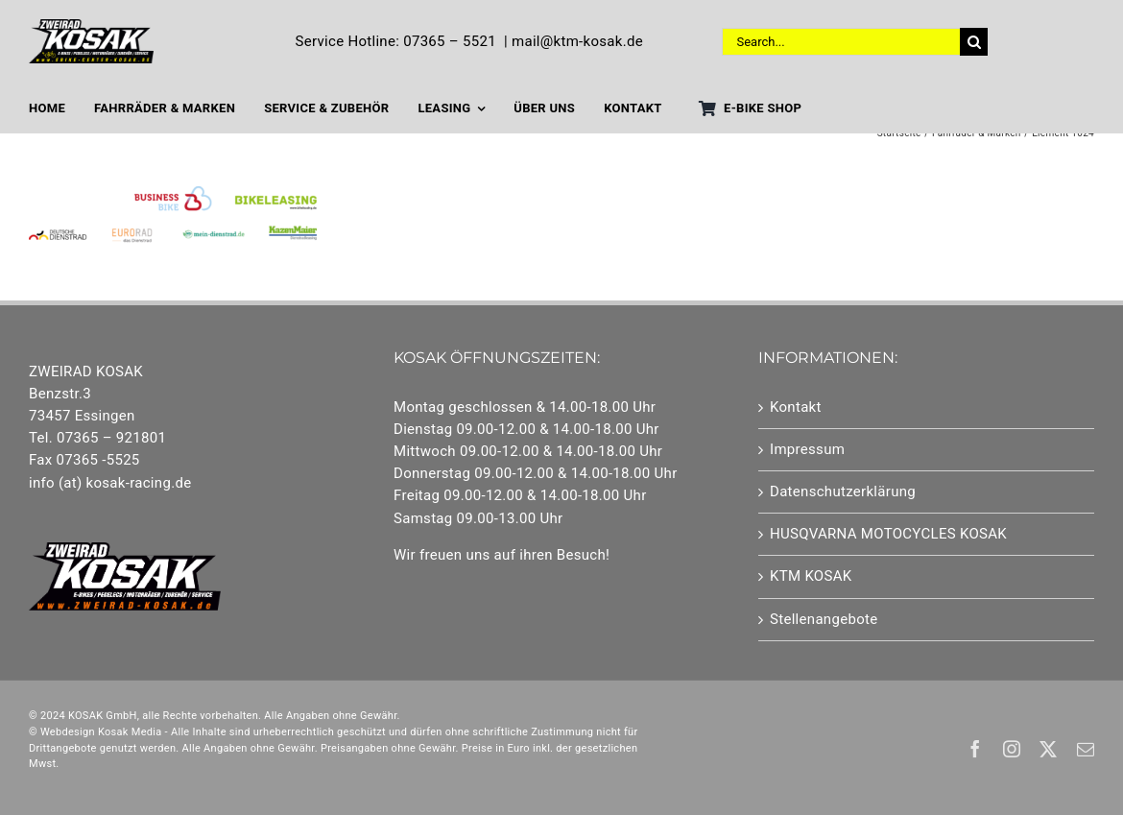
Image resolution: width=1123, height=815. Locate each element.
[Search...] (841, 42)
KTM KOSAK (811, 576)
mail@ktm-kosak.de (577, 41)
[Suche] (974, 42)
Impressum (807, 449)
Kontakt (796, 407)
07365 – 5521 (449, 41)
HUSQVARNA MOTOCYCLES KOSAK (888, 533)
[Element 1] (91, 26)
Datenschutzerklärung (843, 491)
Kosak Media (130, 732)
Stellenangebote (823, 619)
